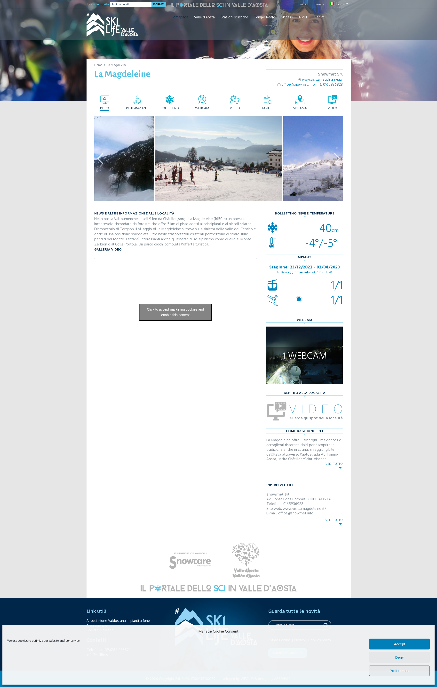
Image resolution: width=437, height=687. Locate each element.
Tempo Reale (264, 17)
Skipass (287, 17)
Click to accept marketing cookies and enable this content (175, 312)
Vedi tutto (334, 463)
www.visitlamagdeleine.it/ (322, 79)
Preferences (399, 671)
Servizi (319, 17)
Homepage (179, 17)
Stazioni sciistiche (234, 17)
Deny (399, 657)
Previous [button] (100, 158)
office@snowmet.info (298, 84)
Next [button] (337, 158)
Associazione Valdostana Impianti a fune (118, 620)
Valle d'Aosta (204, 17)
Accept (399, 644)
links (318, 4)
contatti (305, 4)
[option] (218, 158)
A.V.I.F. (304, 17)
